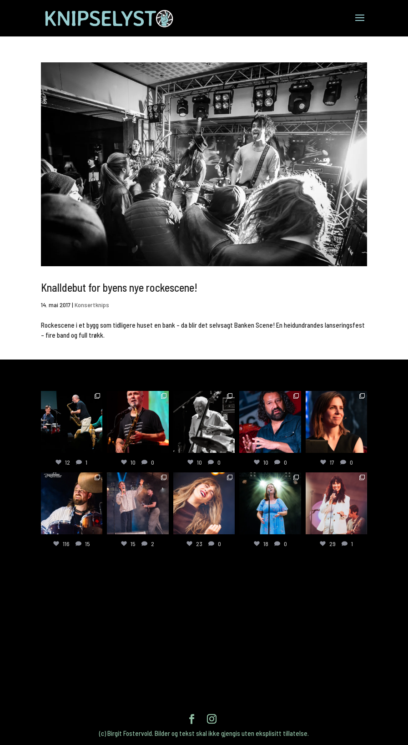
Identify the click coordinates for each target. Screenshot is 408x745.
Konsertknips (92, 305)
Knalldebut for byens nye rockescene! (119, 287)
